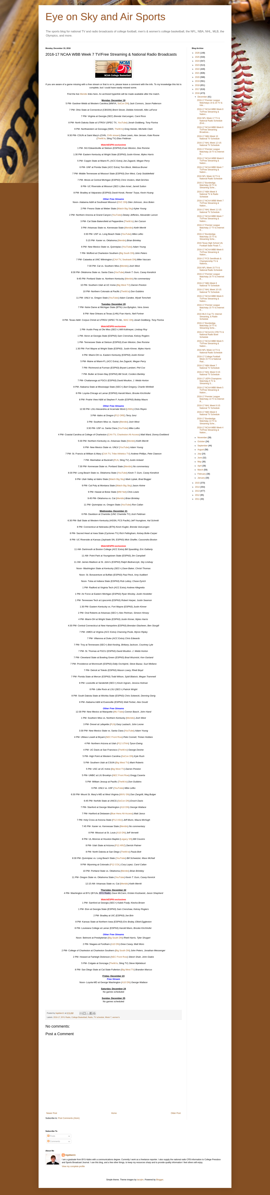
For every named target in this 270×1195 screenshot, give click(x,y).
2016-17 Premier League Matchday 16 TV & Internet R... (210, 276)
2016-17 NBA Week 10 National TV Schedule (208, 137)
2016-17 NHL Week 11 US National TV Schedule (209, 210)
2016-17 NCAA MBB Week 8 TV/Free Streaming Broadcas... (210, 130)
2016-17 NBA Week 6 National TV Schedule (208, 413)
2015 (197, 483)
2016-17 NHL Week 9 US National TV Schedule (208, 373)
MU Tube (118, 711)
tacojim (140, 1179)
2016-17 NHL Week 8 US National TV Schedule (208, 406)
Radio (90, 1017)
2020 (197, 77)
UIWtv (130, 409)
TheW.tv (119, 129)
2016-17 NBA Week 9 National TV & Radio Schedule (207, 194)
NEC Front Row (114, 737)
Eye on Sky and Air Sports (105, 16)
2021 (197, 73)
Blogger (159, 1179)
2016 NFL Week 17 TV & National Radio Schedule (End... (209, 120)
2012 (197, 495)
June (200, 458)
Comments (53, 1141)
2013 (197, 491)
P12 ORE (120, 415)
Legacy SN (126, 839)
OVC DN (122, 202)
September (203, 445)
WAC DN (128, 320)
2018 (197, 85)
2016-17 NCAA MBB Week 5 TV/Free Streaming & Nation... (210, 343)
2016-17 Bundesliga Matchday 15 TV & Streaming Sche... (207, 236)
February (202, 474)
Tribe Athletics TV (120, 453)
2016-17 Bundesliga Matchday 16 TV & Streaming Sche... (207, 185)
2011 (197, 499)
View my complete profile (73, 1166)
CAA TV (117, 259)
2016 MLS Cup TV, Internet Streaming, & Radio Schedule (209, 316)
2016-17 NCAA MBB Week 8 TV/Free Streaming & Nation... (210, 111)
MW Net (122, 492)
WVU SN (124, 794)
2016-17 (56, 1017)
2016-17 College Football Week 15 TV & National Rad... (209, 359)
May (200, 461)
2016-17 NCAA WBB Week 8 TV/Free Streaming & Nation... (210, 161)
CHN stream (113, 135)
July (200, 454)
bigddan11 (70, 1155)
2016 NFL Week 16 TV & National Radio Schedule (209, 177)
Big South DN (127, 253)
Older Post (176, 1113)
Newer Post (51, 1113)
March (201, 470)
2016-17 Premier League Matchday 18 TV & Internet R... (210, 151)
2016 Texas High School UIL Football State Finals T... (210, 244)
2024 (197, 61)
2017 (197, 89)
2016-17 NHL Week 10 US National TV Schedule (209, 290)
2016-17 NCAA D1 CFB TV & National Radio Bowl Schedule (210, 334)
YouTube (122, 122)
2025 (197, 57)
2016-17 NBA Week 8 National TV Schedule (208, 284)
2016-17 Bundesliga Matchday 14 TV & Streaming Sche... (207, 325)
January (201, 478)
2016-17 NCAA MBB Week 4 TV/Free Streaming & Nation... (210, 430)
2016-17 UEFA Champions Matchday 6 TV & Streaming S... (209, 381)
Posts (51, 1136)
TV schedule (99, 1017)
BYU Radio (65, 1017)
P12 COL (115, 864)
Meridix (83, 94)
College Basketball (79, 1017)
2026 (197, 53)
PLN (116, 460)
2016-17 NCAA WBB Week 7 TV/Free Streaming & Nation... (210, 203)
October (201, 441)
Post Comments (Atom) (69, 1118)
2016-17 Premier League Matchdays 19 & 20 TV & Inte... (209, 102)
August (201, 449)
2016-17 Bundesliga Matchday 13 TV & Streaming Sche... (207, 421)
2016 (197, 93)
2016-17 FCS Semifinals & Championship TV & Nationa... (209, 261)
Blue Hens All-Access (121, 813)
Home (114, 1113)
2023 (197, 65)
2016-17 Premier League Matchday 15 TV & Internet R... (210, 307)
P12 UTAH (123, 743)
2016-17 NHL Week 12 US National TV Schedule (209, 144)
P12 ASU (117, 820)
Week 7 (108, 1017)
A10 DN (125, 807)
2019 (197, 81)
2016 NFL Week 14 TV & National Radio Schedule (209, 351)
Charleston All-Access (128, 434)
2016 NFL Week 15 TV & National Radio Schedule (209, 268)
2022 (197, 69)
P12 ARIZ (120, 845)
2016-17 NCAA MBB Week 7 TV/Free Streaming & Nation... (210, 169)
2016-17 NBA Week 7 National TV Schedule (208, 366)
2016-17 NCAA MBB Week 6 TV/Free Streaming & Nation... (210, 252)
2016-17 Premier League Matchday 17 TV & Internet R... (210, 227)
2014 (197, 487)
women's (116, 1017)
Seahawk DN (129, 259)
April (200, 466)
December (203, 97)
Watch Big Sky (124, 208)
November (203, 437)
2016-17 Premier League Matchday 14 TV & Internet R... (210, 399)
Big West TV (123, 285)
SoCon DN (122, 103)
